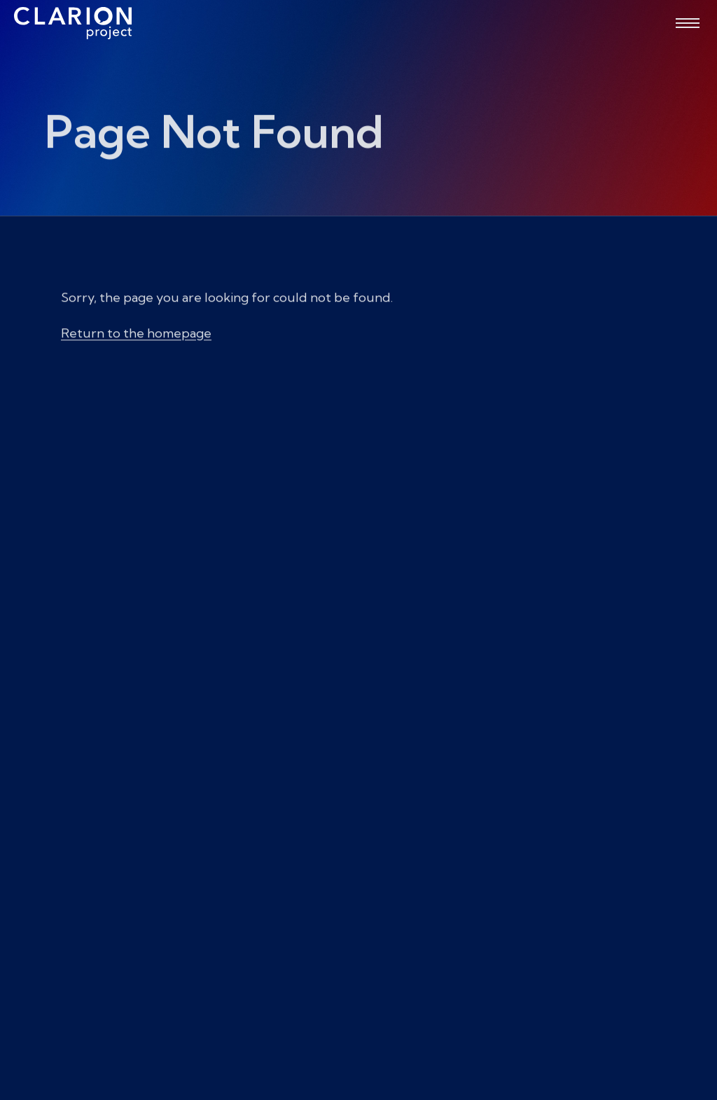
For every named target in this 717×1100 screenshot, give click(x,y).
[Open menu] (687, 23)
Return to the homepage (136, 339)
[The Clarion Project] (73, 23)
